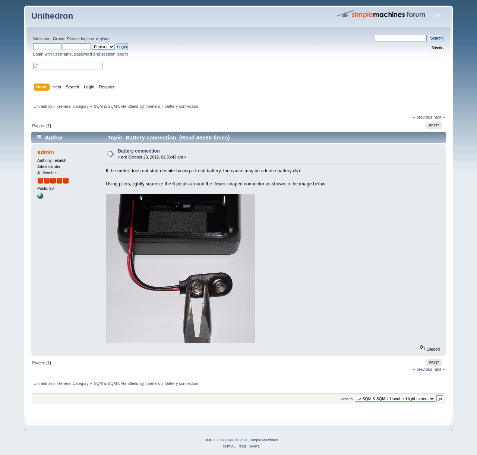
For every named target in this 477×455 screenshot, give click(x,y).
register (103, 39)
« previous (422, 117)
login (85, 39)
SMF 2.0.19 (214, 440)
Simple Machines (264, 440)
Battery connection (139, 151)
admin (45, 152)
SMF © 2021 (237, 440)
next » (439, 117)
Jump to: (347, 399)
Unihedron (52, 16)
